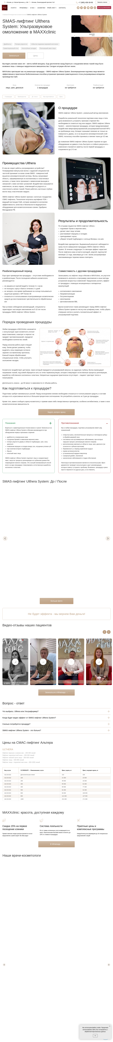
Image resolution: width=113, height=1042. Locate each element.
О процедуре (9, 97)
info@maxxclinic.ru (34, 1012)
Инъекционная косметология (99, 1011)
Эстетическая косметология (99, 1005)
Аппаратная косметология (17, 14)
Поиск (94, 1014)
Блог (69, 1022)
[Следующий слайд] (108, 505)
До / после (41, 97)
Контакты (71, 1019)
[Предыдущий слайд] (5, 505)
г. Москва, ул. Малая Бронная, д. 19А (17, 2)
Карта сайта (94, 1018)
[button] (102, 2)
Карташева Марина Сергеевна (55, 833)
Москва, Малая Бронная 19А (51, 1012)
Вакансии (71, 1029)
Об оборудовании (73, 1008)
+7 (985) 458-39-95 (86, 2)
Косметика (71, 1014)
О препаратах (72, 1011)
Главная (5, 14)
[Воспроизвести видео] (15, 591)
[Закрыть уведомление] (110, 1026)
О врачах (71, 1005)
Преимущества (26, 97)
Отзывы (70, 1016)
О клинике (71, 1002)
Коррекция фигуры (96, 1008)
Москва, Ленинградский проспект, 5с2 (50, 1015)
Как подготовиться (58, 97)
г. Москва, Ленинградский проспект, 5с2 (43, 2)
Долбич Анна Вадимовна (18, 833)
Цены (74, 97)
